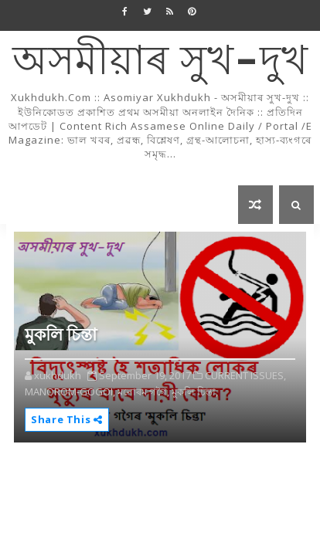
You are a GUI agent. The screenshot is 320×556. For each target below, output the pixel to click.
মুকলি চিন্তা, (195, 391)
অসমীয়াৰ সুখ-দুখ (160, 62)
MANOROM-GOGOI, (70, 391)
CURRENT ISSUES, (245, 375)
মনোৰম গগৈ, (143, 391)
